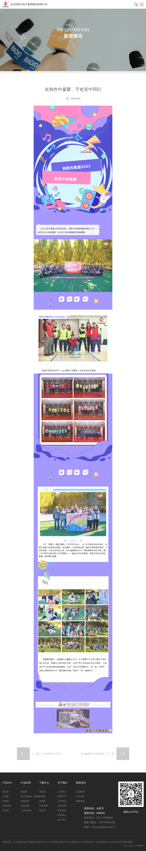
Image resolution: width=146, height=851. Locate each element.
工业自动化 (26, 810)
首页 (99, 59)
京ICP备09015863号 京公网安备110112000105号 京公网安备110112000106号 (85, 842)
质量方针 (61, 796)
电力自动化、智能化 (30, 796)
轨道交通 (25, 805)
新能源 (24, 791)
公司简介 (61, 791)
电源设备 (25, 801)
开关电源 (6, 805)
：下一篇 (105, 753)
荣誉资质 (61, 810)
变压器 (5, 791)
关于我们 (62, 782)
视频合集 (110, 71)
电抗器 (5, 810)
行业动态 (73, 71)
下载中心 (44, 782)
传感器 (5, 801)
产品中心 (7, 782)
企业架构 (61, 805)
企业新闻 (124, 59)
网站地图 (128, 842)
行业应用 (26, 782)
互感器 (5, 796)
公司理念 (61, 801)
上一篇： (39, 753)
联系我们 (61, 815)
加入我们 (61, 819)
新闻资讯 (110, 59)
